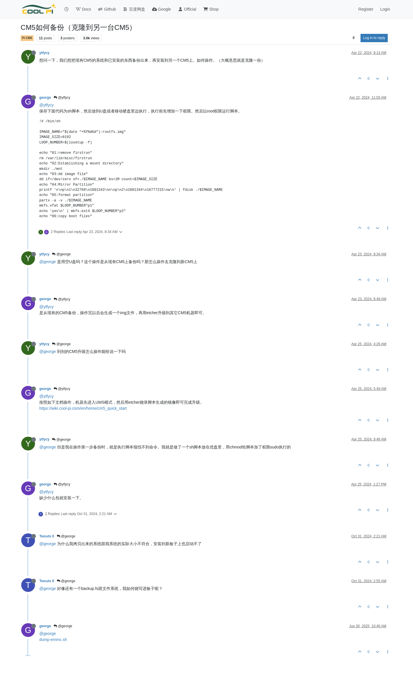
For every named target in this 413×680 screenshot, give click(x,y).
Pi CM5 (27, 38)
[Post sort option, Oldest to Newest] (353, 38)
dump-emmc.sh (53, 639)
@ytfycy (62, 98)
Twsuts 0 (46, 536)
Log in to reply (374, 38)
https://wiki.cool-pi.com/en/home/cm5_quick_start (83, 408)
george (45, 98)
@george (61, 254)
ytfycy (44, 53)
